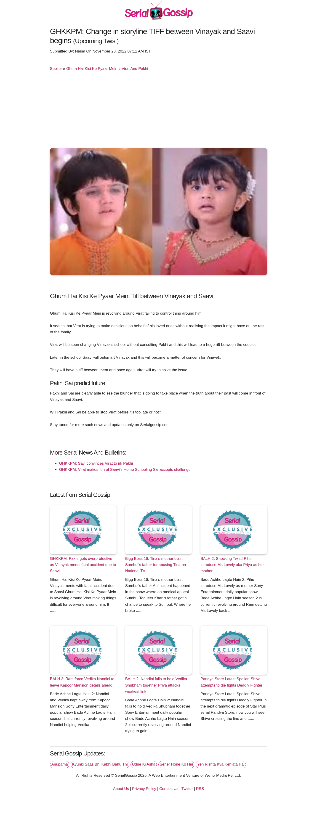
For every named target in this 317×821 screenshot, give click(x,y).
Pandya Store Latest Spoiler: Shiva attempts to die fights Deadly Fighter (231, 682)
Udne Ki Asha (143, 764)
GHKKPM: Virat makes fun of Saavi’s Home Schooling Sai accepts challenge (125, 469)
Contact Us (168, 789)
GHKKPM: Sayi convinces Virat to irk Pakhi (96, 463)
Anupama (59, 764)
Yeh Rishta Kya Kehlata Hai (221, 764)
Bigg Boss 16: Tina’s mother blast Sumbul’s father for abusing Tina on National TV (155, 564)
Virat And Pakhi (135, 68)
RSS (200, 789)
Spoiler (56, 68)
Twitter (187, 789)
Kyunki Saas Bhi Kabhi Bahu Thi (100, 764)
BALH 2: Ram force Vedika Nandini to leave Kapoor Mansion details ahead (82, 682)
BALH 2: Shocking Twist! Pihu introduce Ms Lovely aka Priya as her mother (232, 564)
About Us (121, 789)
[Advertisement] (158, 112)
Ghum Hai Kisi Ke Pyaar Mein (91, 68)
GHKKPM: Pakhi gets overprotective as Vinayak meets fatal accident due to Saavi (83, 564)
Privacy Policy (144, 789)
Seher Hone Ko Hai (176, 764)
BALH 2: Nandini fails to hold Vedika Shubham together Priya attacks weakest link (156, 685)
